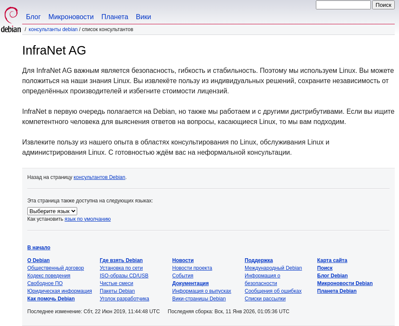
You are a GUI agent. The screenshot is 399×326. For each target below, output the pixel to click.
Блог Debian (332, 276)
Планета (114, 16)
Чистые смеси (116, 283)
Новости (183, 260)
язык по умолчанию (88, 219)
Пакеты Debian (117, 291)
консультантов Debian (99, 177)
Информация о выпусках (201, 291)
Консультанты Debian (53, 29)
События (183, 276)
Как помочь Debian (51, 299)
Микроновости (71, 16)
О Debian (38, 260)
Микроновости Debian (345, 283)
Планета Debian (337, 291)
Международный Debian (273, 268)
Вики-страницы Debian (199, 299)
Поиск (324, 268)
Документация (190, 283)
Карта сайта (332, 260)
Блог (33, 16)
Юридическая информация (59, 291)
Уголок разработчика (124, 299)
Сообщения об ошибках (273, 291)
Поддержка (259, 260)
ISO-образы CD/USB (124, 276)
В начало (38, 248)
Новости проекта (192, 268)
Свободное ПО (45, 283)
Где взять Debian (121, 260)
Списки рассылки (265, 299)
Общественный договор (55, 268)
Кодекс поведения (48, 276)
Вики (143, 16)
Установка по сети (121, 268)
